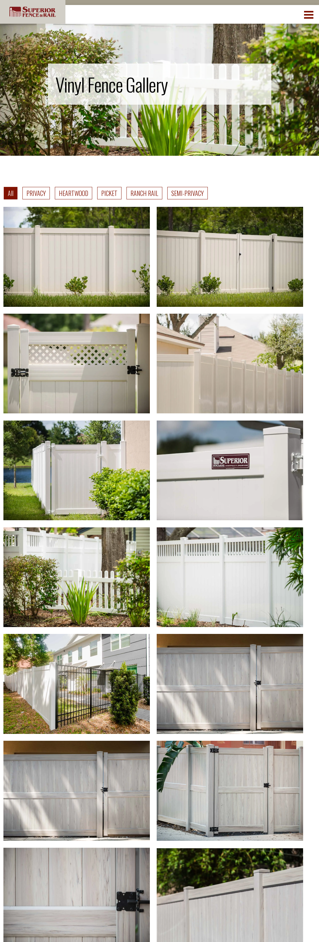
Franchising (255, 857)
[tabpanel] (159, 445)
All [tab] (10, 193)
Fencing (178, 806)
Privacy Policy (210, 927)
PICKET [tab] (109, 193)
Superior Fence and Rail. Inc (52, 924)
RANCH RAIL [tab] (144, 193)
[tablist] (106, 193)
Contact (178, 834)
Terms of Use (246, 927)
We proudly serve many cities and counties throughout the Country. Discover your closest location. (164, 750)
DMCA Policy (280, 927)
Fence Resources (190, 820)
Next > (191, 677)
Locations (181, 792)
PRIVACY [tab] (36, 193)
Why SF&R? (255, 828)
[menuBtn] (309, 14)
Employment (257, 792)
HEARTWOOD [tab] (73, 193)
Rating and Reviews (254, 810)
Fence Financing (261, 843)
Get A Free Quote (190, 848)
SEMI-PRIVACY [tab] (187, 193)
